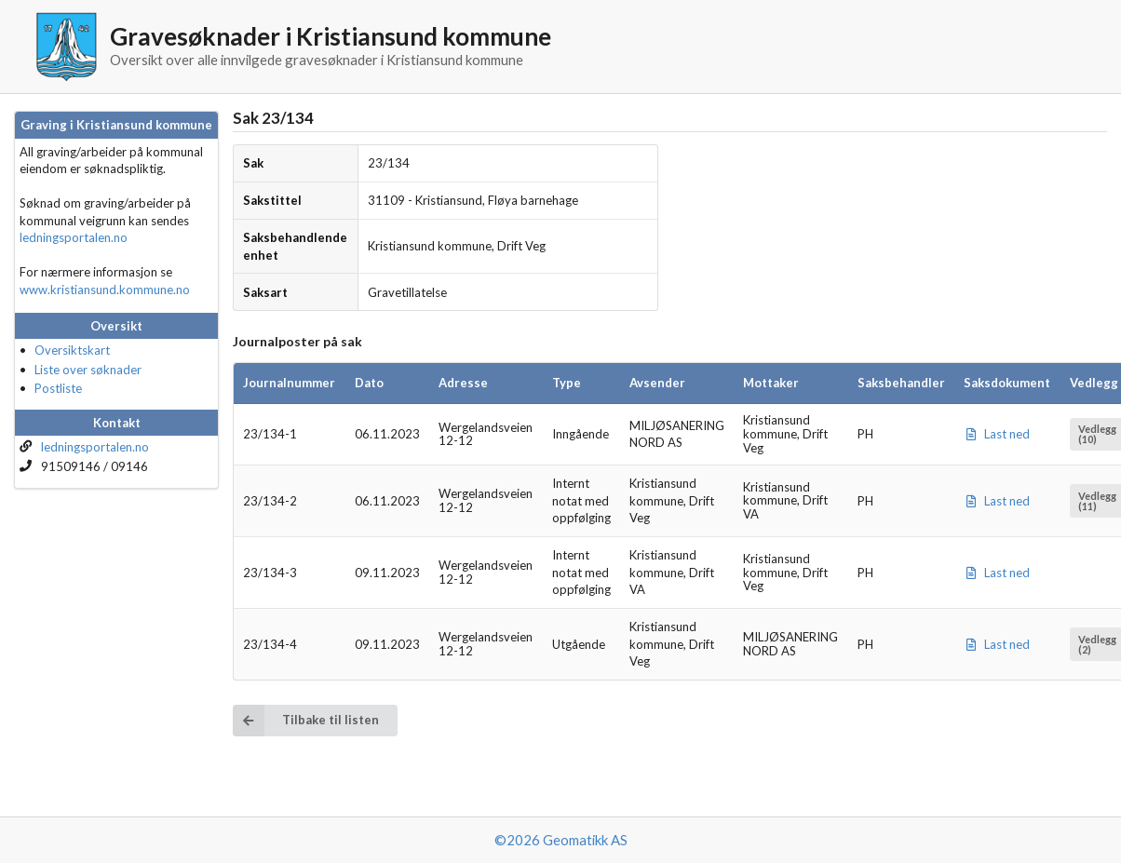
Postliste (58, 388)
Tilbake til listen (306, 720)
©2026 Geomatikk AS (561, 839)
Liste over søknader (88, 369)
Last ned (997, 433)
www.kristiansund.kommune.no (105, 289)
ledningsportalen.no (74, 237)
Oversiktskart (72, 350)
